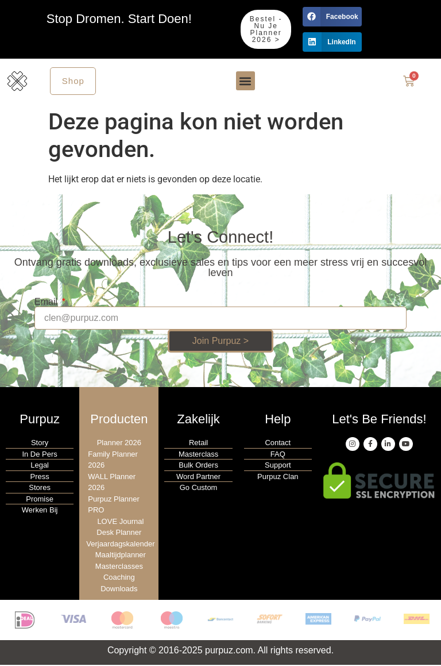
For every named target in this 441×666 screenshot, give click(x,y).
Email (47, 303)
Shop (74, 81)
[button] (332, 16)
